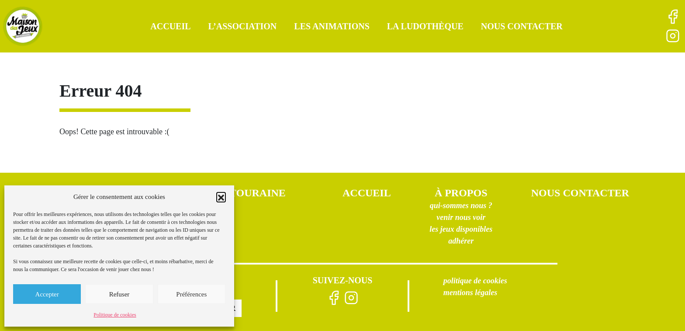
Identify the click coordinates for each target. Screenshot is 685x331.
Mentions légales (470, 292)
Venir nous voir (460, 217)
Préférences (191, 294)
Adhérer (461, 241)
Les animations (331, 26)
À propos (461, 193)
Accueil (170, 26)
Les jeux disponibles (460, 229)
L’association (242, 26)
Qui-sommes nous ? (461, 205)
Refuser (119, 294)
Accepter (47, 294)
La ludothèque (425, 26)
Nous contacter (522, 26)
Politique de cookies (114, 315)
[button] (221, 196)
